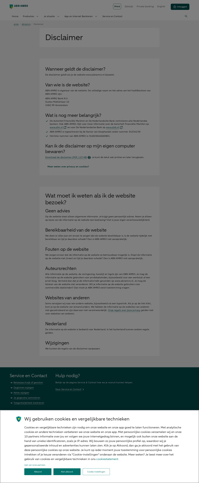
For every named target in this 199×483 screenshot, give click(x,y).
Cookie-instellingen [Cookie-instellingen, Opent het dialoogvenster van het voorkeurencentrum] (96, 471)
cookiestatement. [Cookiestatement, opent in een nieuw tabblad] (107, 459)
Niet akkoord (67, 471)
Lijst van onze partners (34, 465)
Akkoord (38, 471)
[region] (99, 446)
